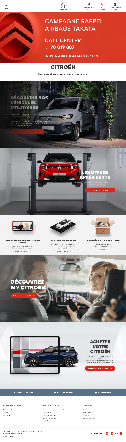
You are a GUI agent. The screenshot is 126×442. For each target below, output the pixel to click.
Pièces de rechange (49, 415)
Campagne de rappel (49, 418)
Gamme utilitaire (8, 410)
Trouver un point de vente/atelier (94, 410)
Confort (5, 412)
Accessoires (47, 412)
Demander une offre (90, 418)
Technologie (7, 415)
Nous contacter (88, 412)
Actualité (86, 415)
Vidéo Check (47, 421)
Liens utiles (87, 405)
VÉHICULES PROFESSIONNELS (13, 405)
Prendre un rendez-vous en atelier (54, 410)
